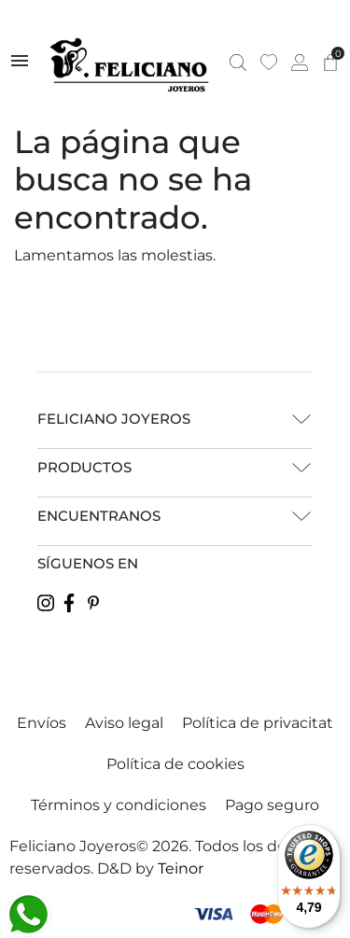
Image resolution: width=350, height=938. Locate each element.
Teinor (180, 868)
